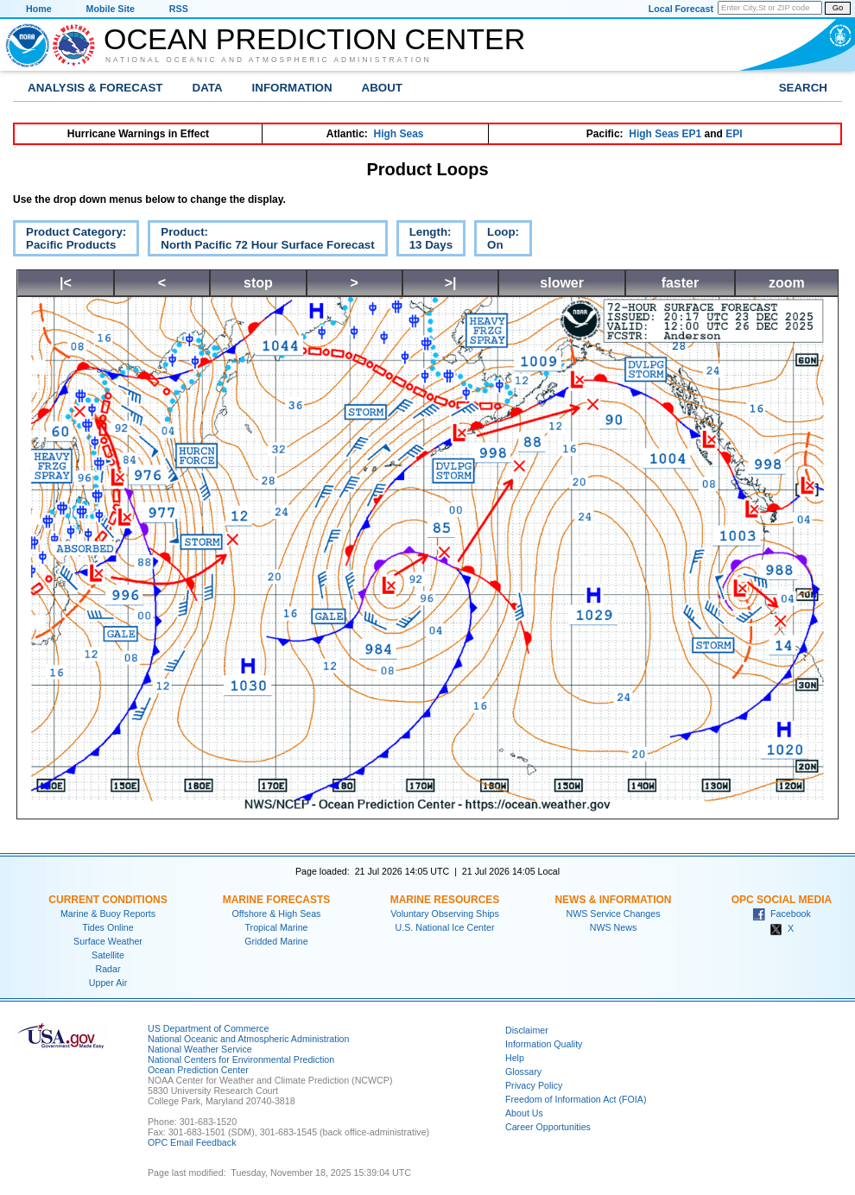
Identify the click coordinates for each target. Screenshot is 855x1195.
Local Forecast (681, 8)
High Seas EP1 (665, 134)
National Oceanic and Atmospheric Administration (268, 59)
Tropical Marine (275, 927)
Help (514, 1058)
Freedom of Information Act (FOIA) (575, 1099)
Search (803, 87)
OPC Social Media (782, 900)
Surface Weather (107, 941)
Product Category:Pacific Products (69, 240)
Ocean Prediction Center (314, 38)
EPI (733, 134)
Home (39, 8)
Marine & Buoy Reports (107, 913)
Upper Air (108, 982)
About (382, 87)
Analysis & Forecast (95, 87)
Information (292, 87)
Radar (107, 969)
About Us (524, 1113)
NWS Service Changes (614, 913)
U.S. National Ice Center (445, 927)
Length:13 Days (424, 240)
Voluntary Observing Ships (444, 913)
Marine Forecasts (277, 900)
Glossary (523, 1071)
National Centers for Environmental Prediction (241, 1059)
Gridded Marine (275, 941)
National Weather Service (200, 1049)
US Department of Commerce (208, 1028)
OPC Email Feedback (192, 1142)
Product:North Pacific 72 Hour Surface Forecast (261, 240)
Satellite (108, 955)
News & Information (612, 900)
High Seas (399, 134)
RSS (178, 8)
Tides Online (107, 927)
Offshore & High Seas (276, 913)
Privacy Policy (533, 1085)
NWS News (613, 927)
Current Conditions (107, 900)
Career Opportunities (548, 1127)
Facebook (781, 913)
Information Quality (543, 1044)
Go (838, 7)
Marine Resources (445, 900)
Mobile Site (110, 8)
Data (208, 87)
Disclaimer (526, 1030)
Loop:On (496, 240)
